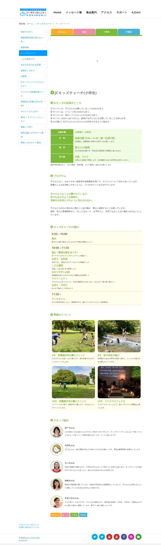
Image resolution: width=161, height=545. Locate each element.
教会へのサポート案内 (31, 142)
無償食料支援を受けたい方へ (32, 39)
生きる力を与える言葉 (31, 64)
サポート (121, 12)
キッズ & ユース (28, 53)
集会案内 (91, 12)
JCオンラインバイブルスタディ (32, 84)
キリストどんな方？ (30, 111)
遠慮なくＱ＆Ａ (28, 70)
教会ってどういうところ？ (32, 119)
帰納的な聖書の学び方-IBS (32, 103)
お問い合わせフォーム (29, 527)
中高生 (129, 32)
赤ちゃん (62, 32)
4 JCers (136, 12)
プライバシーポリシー (29, 524)
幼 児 (65, 514)
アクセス (106, 12)
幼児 (84, 32)
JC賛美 (24, 76)
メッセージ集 (74, 12)
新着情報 (25, 47)
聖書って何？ (27, 127)
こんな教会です (28, 59)
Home (57, 12)
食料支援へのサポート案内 (32, 134)
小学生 (107, 32)
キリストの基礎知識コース (32, 93)
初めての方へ (27, 31)
